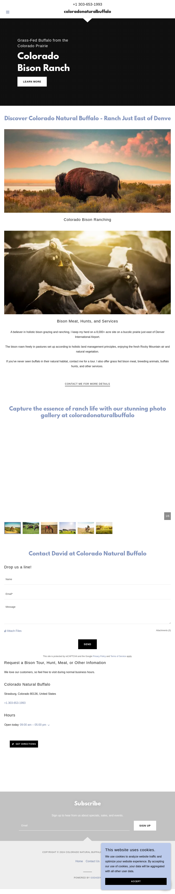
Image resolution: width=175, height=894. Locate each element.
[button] (16, 12)
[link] (87, 11)
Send (87, 644)
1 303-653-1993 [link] (88, 4)
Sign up (145, 825)
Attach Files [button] (14, 630)
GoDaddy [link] (96, 878)
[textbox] (87, 579)
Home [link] (79, 861)
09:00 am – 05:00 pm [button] (33, 724)
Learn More (32, 81)
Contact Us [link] (92, 861)
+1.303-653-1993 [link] (14, 702)
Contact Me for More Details (87, 383)
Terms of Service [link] (118, 656)
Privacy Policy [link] (99, 656)
